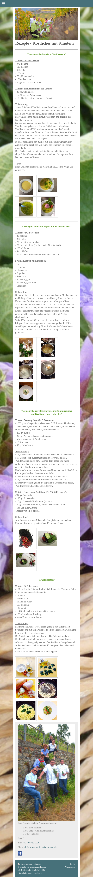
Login (72, 864)
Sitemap (37, 864)
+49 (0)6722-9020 (31, 842)
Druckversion (25, 864)
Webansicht (70, 867)
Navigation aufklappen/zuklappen (46, 3)
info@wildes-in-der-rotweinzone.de (40, 847)
